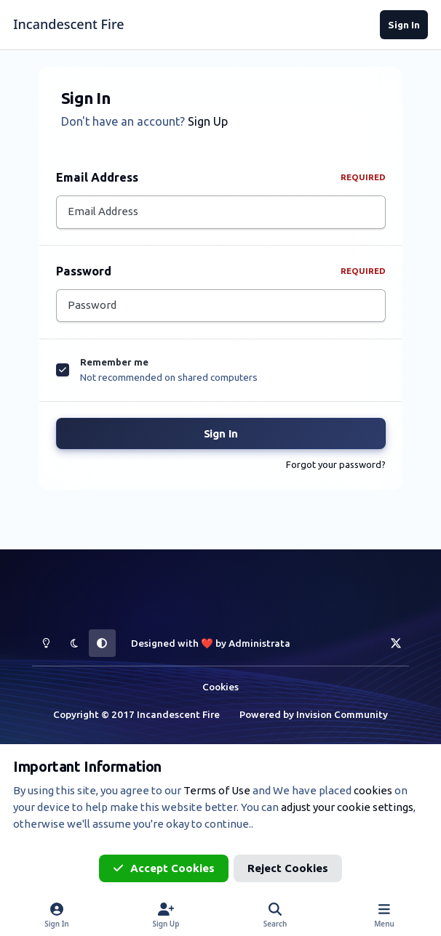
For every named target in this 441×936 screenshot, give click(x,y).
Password (221, 272)
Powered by (313, 714)
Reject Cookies (287, 868)
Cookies (220, 687)
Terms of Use (216, 790)
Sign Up (208, 121)
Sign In (221, 438)
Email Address (221, 177)
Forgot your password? (336, 469)
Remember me (114, 366)
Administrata (259, 644)
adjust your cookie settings (347, 807)
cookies (373, 790)
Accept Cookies (164, 868)
